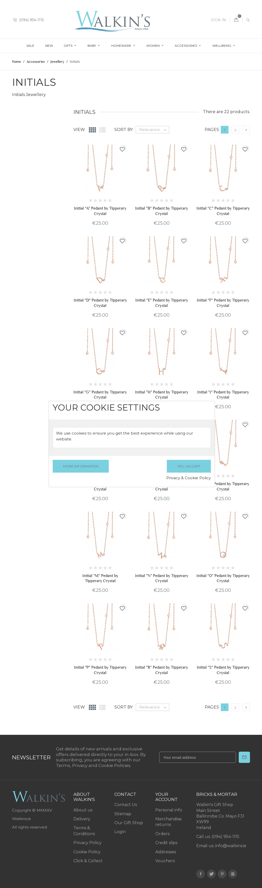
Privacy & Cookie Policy (188, 477)
